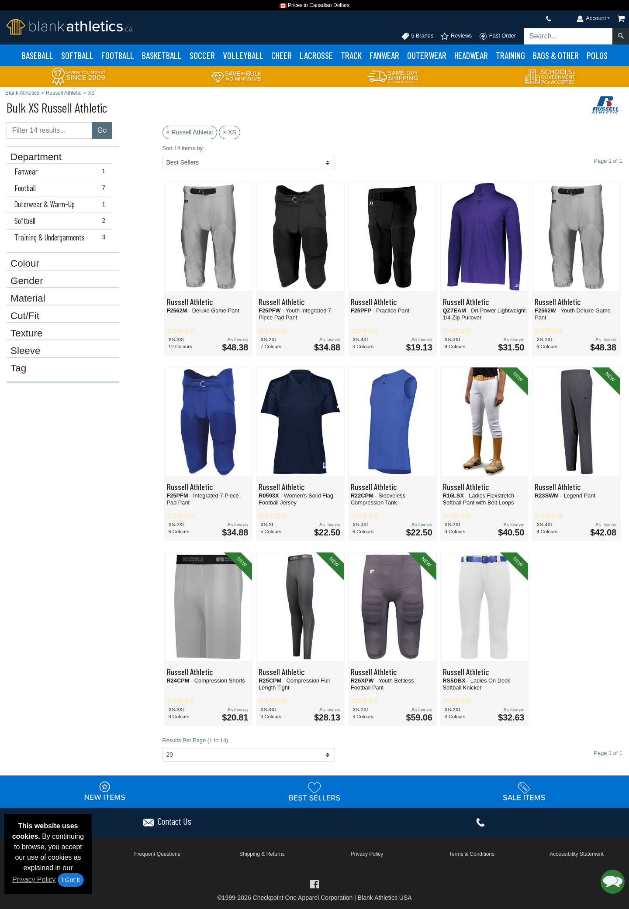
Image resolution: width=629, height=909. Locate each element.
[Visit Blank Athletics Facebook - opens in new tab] (314, 883)
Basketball (162, 55)
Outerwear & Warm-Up (61, 204)
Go (102, 130)
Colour (24, 263)
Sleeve (25, 351)
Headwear (471, 55)
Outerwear (426, 55)
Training (510, 55)
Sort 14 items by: (183, 148)
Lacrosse (316, 55)
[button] (613, 882)
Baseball (37, 55)
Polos (597, 55)
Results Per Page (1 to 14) (195, 740)
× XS (229, 132)
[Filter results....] (49, 130)
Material (27, 298)
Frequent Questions (157, 854)
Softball (77, 55)
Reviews (456, 36)
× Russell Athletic (189, 132)
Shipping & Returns (261, 854)
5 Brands (417, 36)
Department (36, 157)
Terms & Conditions (471, 854)
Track (351, 55)
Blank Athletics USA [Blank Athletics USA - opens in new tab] (385, 897)
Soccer (202, 55)
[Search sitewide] (568, 36)
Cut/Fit (24, 316)
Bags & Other (556, 55)
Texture (26, 333)
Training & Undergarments (61, 237)
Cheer (281, 55)
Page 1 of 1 (608, 753)
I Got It (71, 879)
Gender (26, 281)
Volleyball (243, 55)
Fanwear (384, 55)
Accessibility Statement (576, 854)
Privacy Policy (34, 879)
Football (117, 55)
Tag (18, 368)
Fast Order (497, 36)
